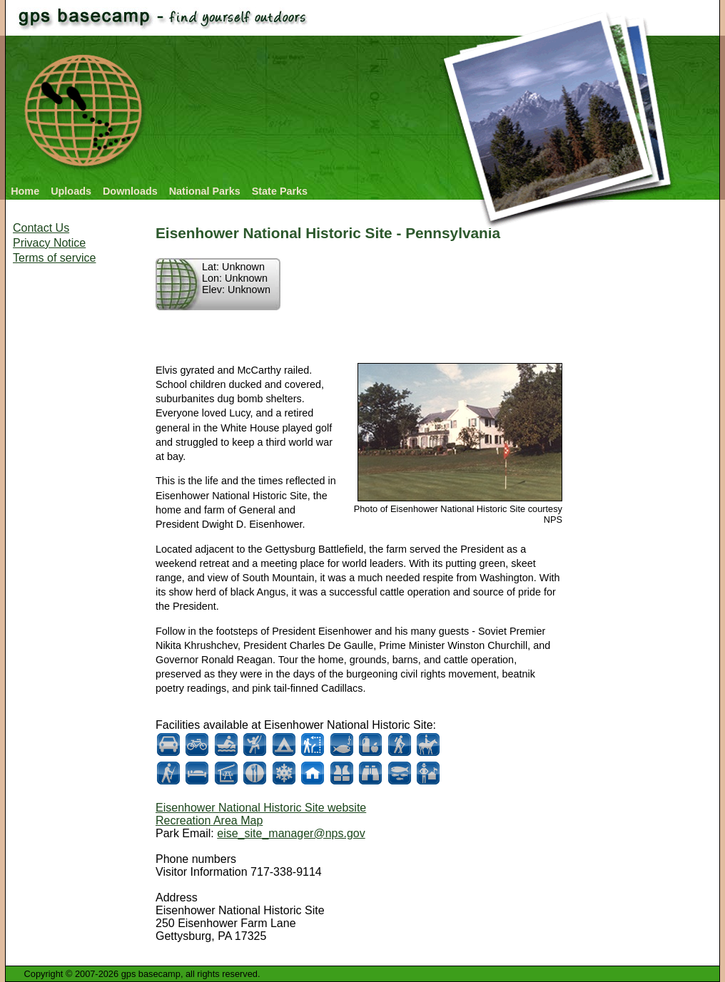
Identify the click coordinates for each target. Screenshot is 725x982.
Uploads (71, 191)
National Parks (204, 191)
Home (25, 191)
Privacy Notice (49, 243)
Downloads (130, 191)
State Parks (280, 191)
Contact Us (41, 228)
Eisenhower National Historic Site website (261, 808)
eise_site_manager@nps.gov (291, 833)
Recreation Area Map (209, 820)
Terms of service (54, 258)
